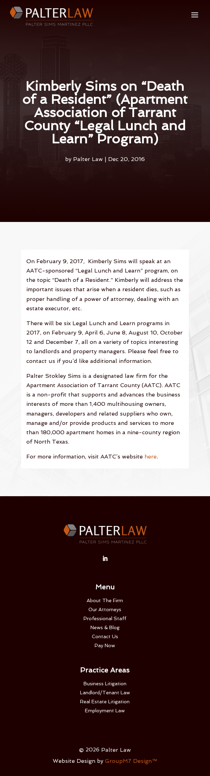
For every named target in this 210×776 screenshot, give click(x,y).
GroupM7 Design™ (131, 761)
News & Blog (105, 627)
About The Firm (105, 600)
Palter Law (88, 159)
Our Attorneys (104, 609)
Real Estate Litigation (105, 701)
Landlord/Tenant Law (105, 692)
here (151, 456)
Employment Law (105, 710)
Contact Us (105, 636)
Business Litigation (105, 683)
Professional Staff (105, 618)
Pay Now (105, 645)
